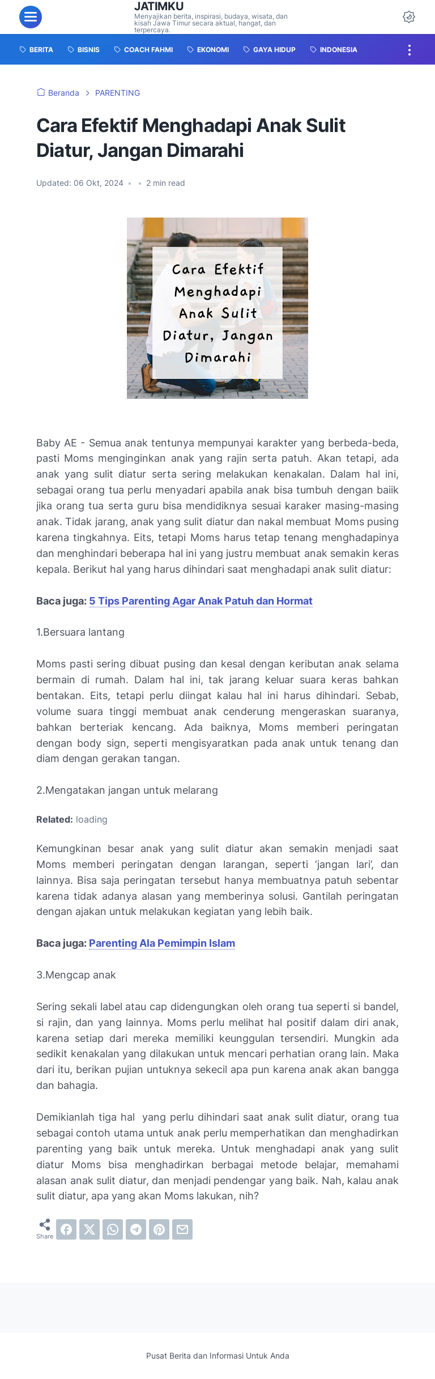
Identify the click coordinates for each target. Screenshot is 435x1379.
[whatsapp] (113, 1229)
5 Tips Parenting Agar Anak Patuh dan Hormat (201, 601)
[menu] (30, 17)
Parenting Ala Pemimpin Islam (162, 943)
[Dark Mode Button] (409, 17)
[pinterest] (159, 1229)
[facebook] (66, 1229)
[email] (182, 1229)
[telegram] (136, 1229)
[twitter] (89, 1229)
